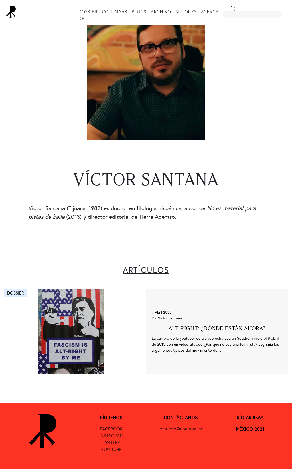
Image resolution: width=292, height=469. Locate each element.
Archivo (161, 12)
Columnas (114, 12)
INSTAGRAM (111, 435)
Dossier (88, 12)
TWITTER (111, 442)
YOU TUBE (111, 449)
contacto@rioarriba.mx (181, 429)
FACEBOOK (111, 429)
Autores (185, 12)
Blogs (138, 12)
